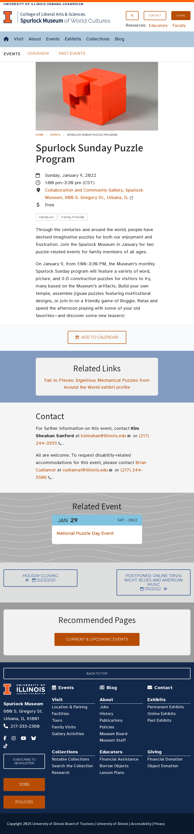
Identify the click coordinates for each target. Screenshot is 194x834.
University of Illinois (112, 824)
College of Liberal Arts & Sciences (52, 14)
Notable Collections (70, 759)
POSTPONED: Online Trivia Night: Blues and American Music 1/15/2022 (150, 582)
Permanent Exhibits (165, 706)
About (35, 39)
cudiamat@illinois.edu (85, 470)
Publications (111, 720)
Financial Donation (165, 759)
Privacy (159, 824)
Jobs (104, 706)
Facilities (60, 713)
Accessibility (141, 824)
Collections (98, 39)
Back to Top (97, 673)
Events (53, 39)
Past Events (72, 53)
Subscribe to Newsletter (24, 761)
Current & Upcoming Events (97, 639)
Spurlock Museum (23, 704)
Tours (57, 720)
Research (61, 772)
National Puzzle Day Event (85, 533)
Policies (107, 727)
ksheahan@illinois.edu (103, 436)
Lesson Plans (112, 772)
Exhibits (73, 39)
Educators (158, 25)
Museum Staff (113, 740)
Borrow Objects (114, 765)
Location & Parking (69, 706)
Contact (155, 15)
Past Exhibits (159, 720)
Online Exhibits (161, 713)
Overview (38, 53)
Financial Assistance (119, 759)
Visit (18, 39)
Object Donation (162, 765)
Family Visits (64, 727)
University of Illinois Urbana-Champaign (43, 4)
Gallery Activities (68, 733)
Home (40, 134)
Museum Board (113, 733)
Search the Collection (72, 765)
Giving (180, 15)
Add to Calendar (93, 337)
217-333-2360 (25, 726)
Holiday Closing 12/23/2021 (30, 578)
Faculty (179, 25)
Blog (119, 39)
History (106, 713)
